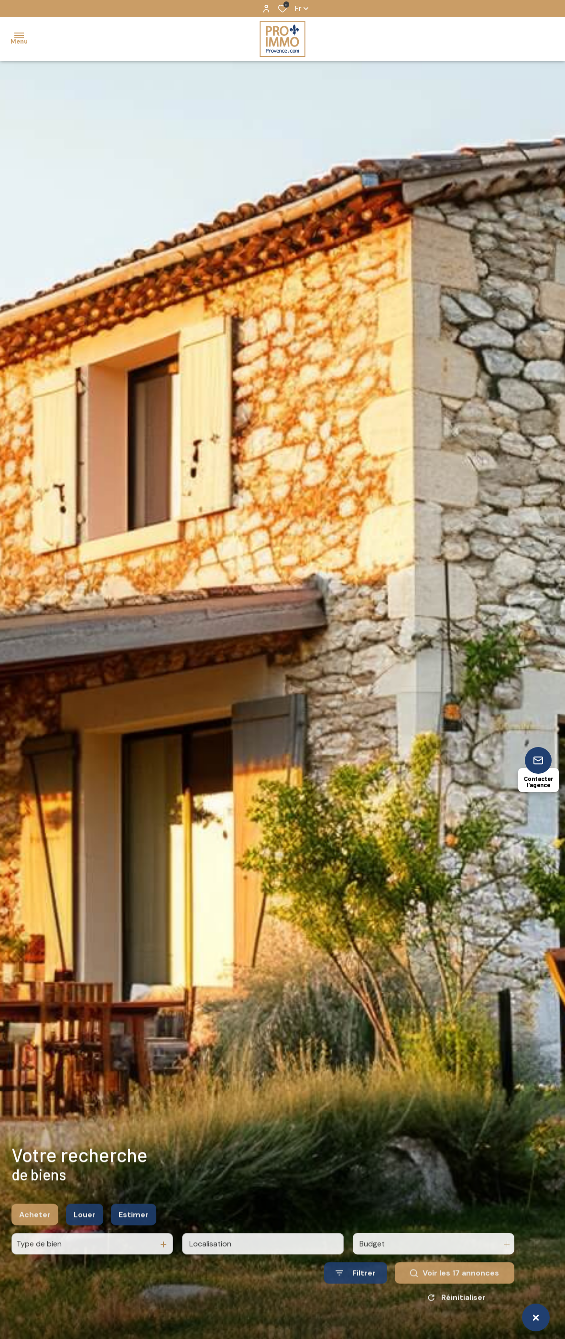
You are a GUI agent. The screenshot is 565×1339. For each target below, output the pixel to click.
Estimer (134, 1241)
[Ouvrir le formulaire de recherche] (355, 1299)
